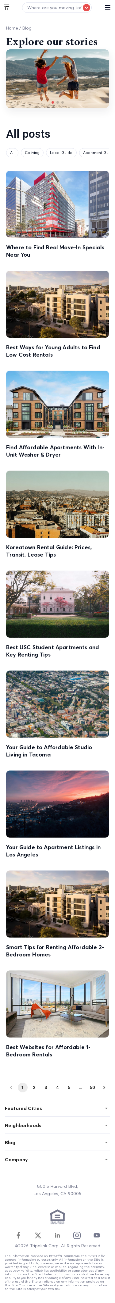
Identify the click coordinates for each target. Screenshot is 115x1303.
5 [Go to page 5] (69, 1087)
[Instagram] (77, 1235)
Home (12, 28)
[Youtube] (96, 1235)
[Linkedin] (57, 1235)
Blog (27, 28)
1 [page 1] (23, 1087)
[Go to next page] (104, 1087)
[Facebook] (18, 1235)
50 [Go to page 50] (93, 1087)
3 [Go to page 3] (46, 1087)
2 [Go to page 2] (34, 1087)
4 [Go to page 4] (58, 1087)
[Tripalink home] (7, 7)
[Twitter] (38, 1235)
